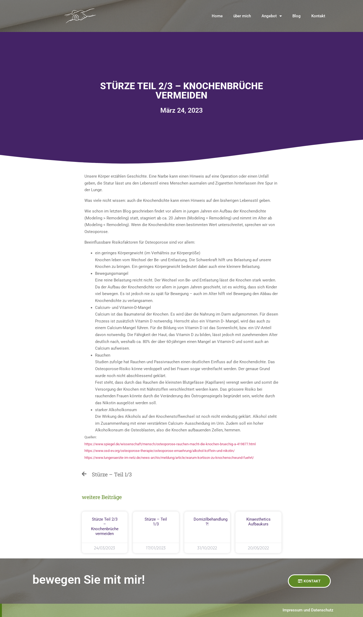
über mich (242, 16)
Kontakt (318, 16)
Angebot (272, 16)
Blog (296, 16)
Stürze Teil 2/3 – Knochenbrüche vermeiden (105, 526)
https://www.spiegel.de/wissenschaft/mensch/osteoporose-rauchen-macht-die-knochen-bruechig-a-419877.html (170, 444)
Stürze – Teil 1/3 (156, 521)
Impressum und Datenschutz (308, 610)
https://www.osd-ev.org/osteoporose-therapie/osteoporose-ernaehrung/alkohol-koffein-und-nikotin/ (159, 451)
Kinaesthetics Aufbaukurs (258, 521)
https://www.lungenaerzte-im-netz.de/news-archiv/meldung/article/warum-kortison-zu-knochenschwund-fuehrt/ (169, 458)
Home (217, 16)
